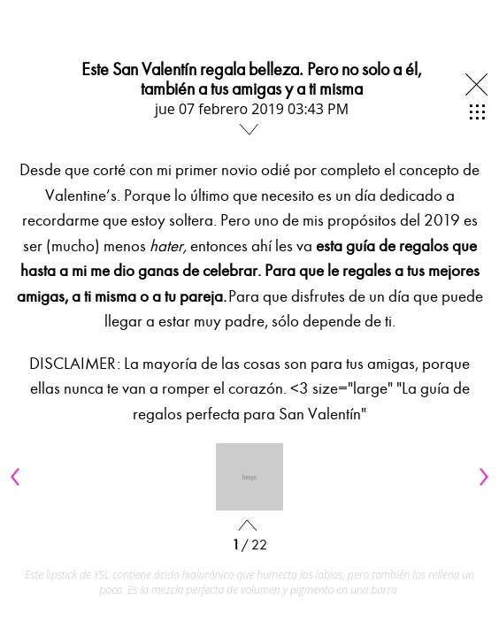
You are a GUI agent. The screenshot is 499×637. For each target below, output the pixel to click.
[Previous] (17, 477)
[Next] (481, 477)
